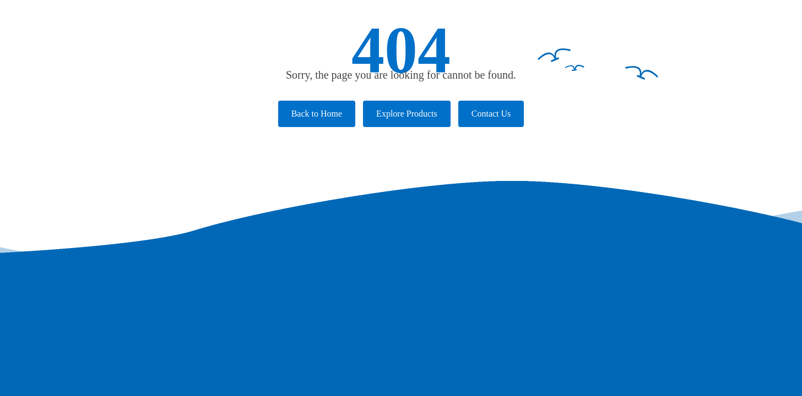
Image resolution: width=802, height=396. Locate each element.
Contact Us (491, 113)
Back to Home (316, 113)
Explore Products (406, 113)
